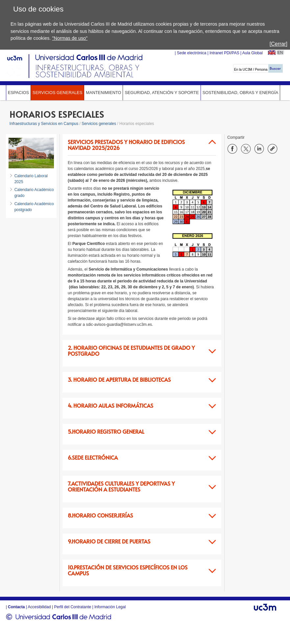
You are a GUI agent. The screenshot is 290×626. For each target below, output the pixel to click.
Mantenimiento (103, 92)
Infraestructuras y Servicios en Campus (44, 123)
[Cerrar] (278, 44)
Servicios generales (57, 92)
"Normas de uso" (69, 38)
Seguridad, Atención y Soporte (162, 92)
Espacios (18, 92)
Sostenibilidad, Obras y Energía (240, 92)
